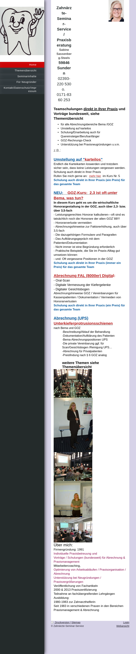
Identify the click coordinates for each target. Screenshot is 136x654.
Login (126, 622)
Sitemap (75, 622)
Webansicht (122, 626)
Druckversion (60, 622)
